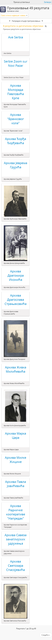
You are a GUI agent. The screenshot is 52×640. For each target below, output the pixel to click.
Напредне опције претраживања (26, 21)
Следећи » (45, 635)
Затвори (47, 2)
